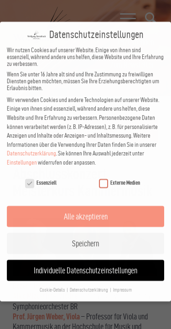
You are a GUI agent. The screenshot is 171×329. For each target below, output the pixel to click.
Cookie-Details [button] (53, 279)
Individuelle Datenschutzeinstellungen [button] (85, 260)
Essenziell (41, 172)
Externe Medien (119, 172)
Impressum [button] (122, 279)
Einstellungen (22, 152)
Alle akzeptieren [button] (86, 206)
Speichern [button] (85, 233)
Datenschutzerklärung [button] (89, 279)
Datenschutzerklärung (31, 143)
